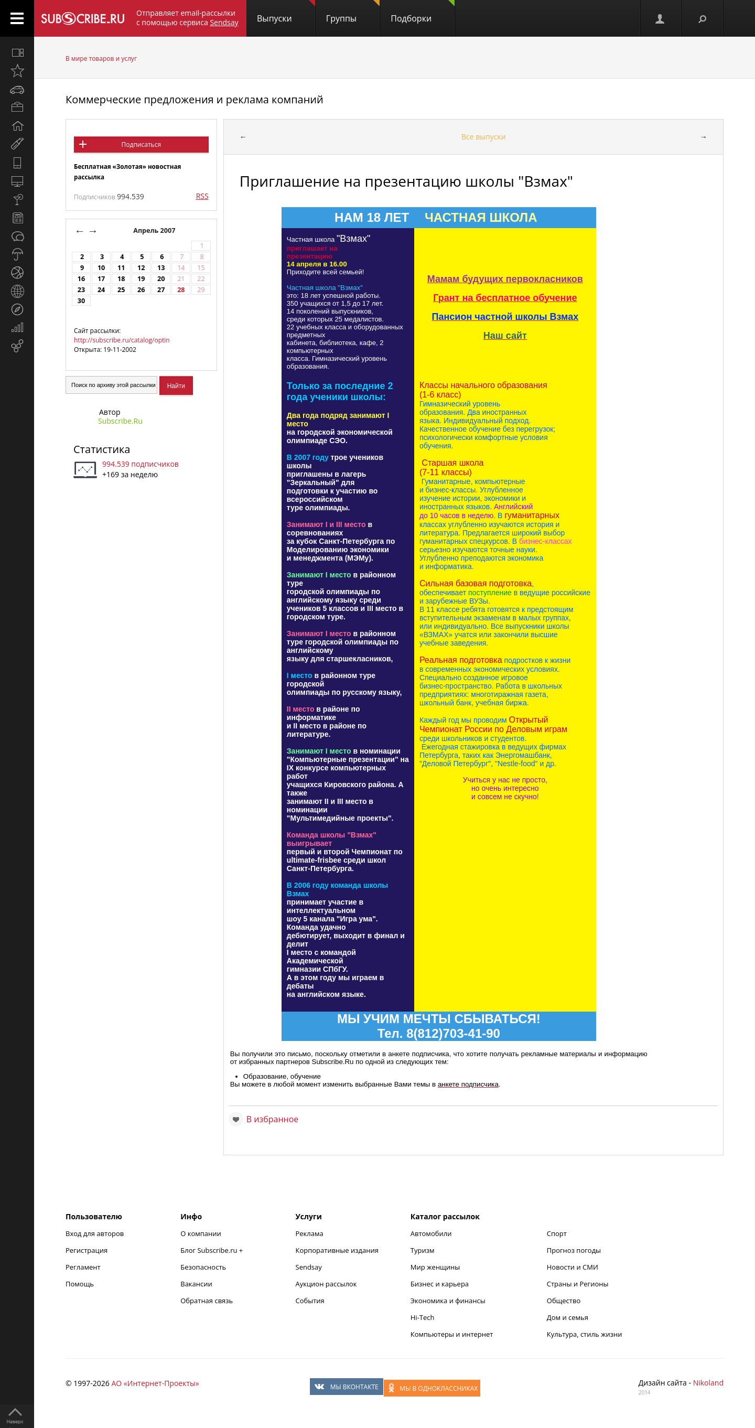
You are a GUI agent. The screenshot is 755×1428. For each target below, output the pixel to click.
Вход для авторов (95, 1233)
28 (181, 289)
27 (161, 289)
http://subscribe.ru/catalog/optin (122, 340)
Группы (353, 12)
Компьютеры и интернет (452, 1334)
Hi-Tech (423, 1317)
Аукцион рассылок (326, 1284)
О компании (200, 1233)
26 (141, 289)
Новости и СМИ (572, 1267)
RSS (202, 196)
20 (161, 278)
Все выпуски (483, 137)
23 (81, 289)
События (310, 1300)
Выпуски (286, 12)
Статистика (101, 449)
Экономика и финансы (448, 1300)
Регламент (83, 1267)
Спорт (557, 1233)
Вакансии (196, 1284)
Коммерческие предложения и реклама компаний (194, 99)
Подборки (423, 12)
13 (161, 267)
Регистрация (86, 1250)
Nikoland (708, 1383)
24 (101, 289)
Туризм (423, 1250)
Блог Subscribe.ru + (212, 1250)
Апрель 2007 (155, 230)
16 (81, 278)
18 (121, 278)
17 (101, 278)
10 (101, 267)
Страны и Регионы (578, 1284)
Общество (563, 1300)
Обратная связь (206, 1300)
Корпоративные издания (337, 1250)
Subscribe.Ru (120, 421)
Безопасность (203, 1267)
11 (121, 267)
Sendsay (309, 1267)
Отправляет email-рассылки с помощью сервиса (187, 17)
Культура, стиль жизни (584, 1334)
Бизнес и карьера (440, 1284)
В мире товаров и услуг (101, 58)
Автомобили (431, 1233)
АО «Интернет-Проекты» (155, 1383)
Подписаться (141, 144)
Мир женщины (435, 1267)
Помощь (80, 1284)
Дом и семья (567, 1317)
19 (141, 278)
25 (121, 289)
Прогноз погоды (574, 1250)
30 (81, 300)
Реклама (309, 1233)
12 (141, 267)
